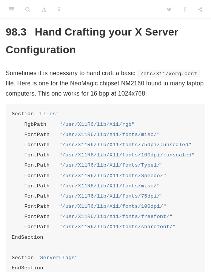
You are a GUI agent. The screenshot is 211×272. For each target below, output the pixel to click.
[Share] (200, 9)
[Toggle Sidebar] (11, 9)
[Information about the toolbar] (59, 9)
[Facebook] (185, 9)
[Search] (28, 9)
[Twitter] (169, 9)
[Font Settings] (44, 9)
